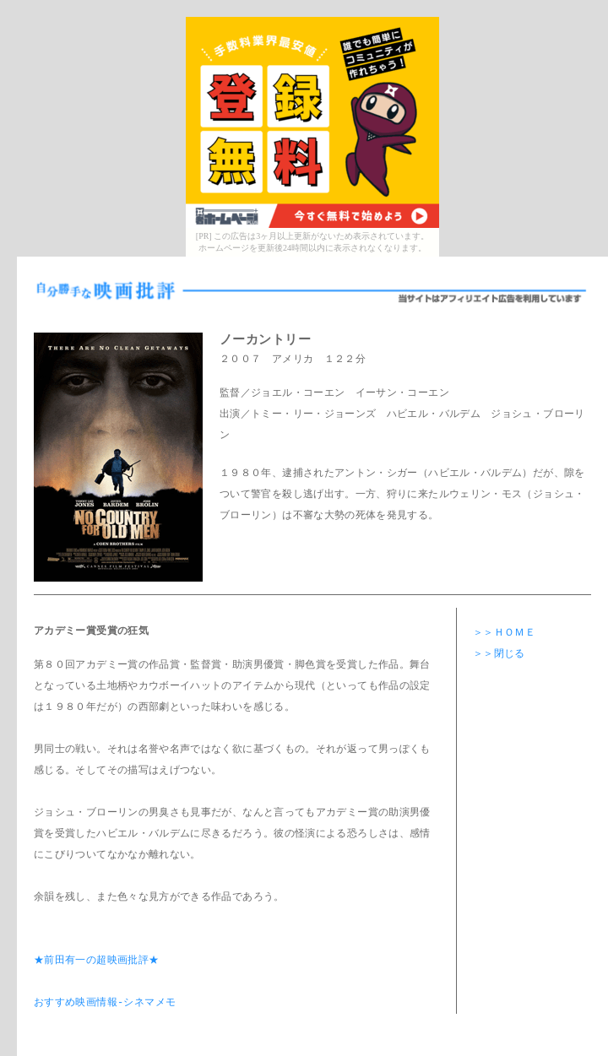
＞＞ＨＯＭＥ (504, 633)
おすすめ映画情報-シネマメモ (105, 1003)
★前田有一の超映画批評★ (96, 961)
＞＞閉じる (499, 654)
